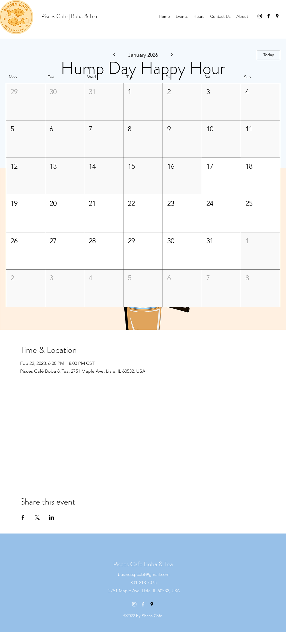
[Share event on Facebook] (23, 517)
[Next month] (172, 55)
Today (268, 54)
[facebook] (268, 16)
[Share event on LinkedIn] (51, 517)
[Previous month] (114, 55)
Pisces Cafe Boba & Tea (143, 564)
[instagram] (260, 16)
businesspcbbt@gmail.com (144, 574)
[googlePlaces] (277, 16)
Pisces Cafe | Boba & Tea (69, 16)
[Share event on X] (37, 517)
